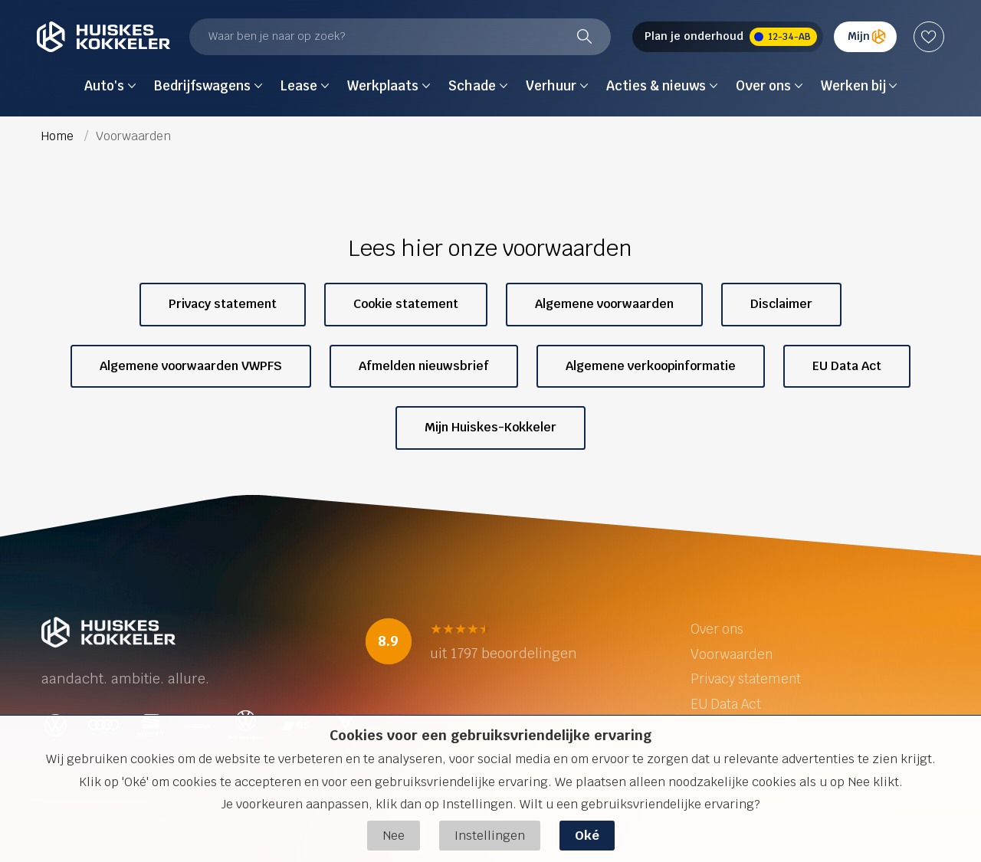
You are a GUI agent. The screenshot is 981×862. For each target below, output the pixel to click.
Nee (393, 836)
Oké (587, 836)
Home (59, 136)
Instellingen (489, 836)
